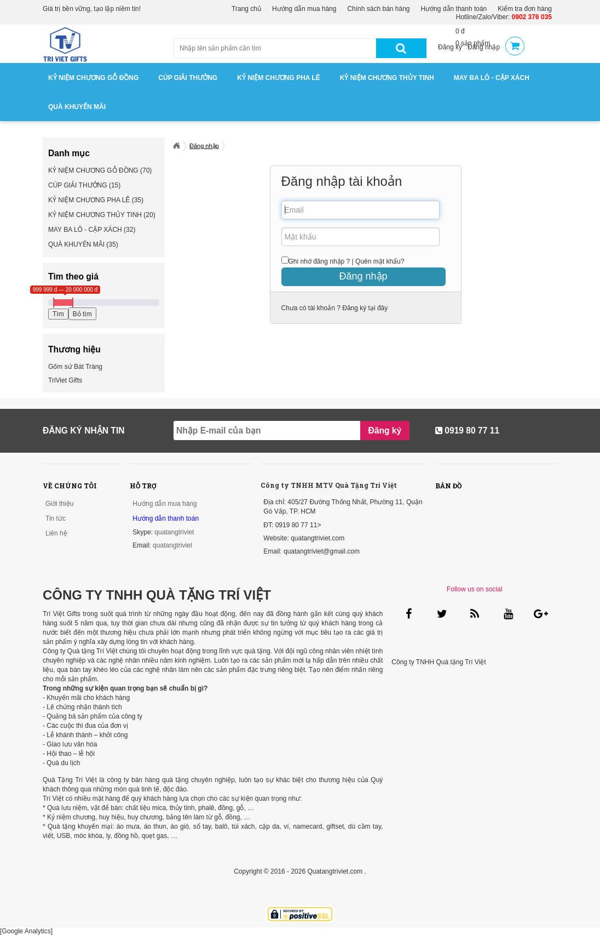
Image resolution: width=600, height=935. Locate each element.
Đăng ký (450, 47)
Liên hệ (56, 533)
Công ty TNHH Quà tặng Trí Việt (438, 662)
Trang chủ (246, 9)
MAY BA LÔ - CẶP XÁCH (491, 78)
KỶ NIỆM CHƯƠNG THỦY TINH (387, 78)
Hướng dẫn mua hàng (304, 9)
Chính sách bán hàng (378, 9)
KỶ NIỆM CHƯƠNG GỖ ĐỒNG (93, 78)
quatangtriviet (174, 532)
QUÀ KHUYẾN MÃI (77, 107)
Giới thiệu (59, 504)
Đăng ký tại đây (364, 308)
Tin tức (55, 518)
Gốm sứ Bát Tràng (75, 366)
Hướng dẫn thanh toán (454, 9)
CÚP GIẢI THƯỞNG (187, 78)
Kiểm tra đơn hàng (525, 9)
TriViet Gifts (65, 380)
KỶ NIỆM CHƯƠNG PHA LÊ (278, 78)
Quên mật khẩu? (379, 261)
